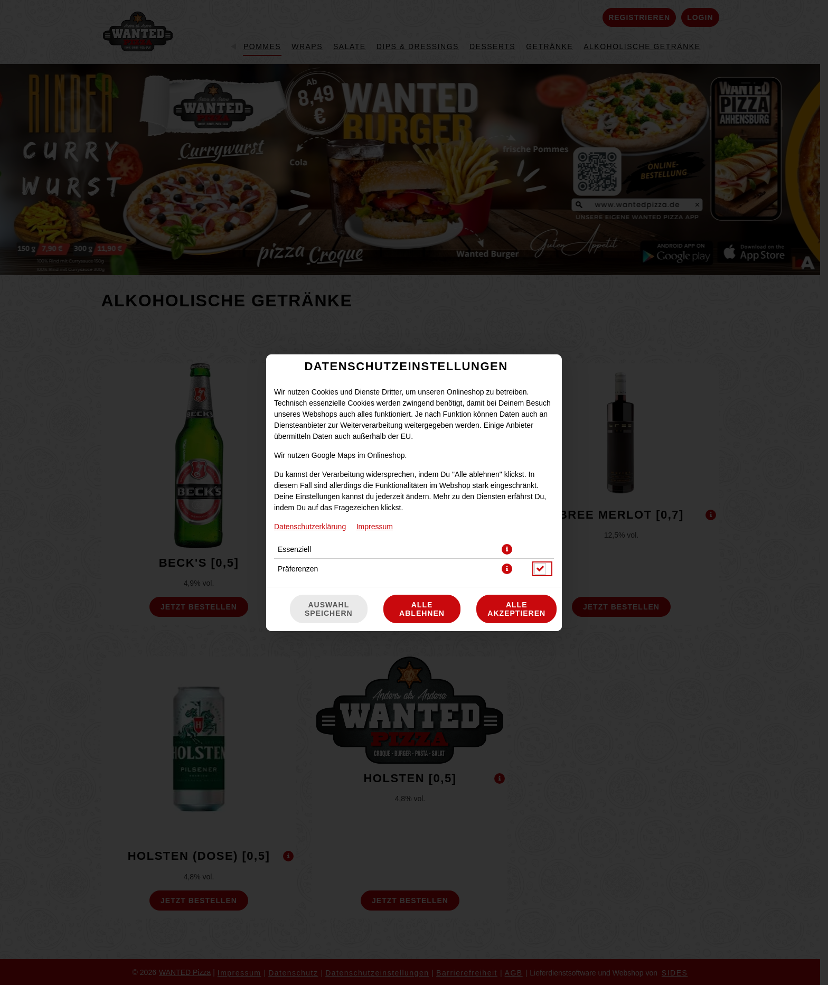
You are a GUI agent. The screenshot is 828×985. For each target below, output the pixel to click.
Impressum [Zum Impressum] (374, 526)
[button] (507, 549)
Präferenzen (298, 569)
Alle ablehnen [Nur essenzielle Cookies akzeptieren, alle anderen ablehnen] (422, 609)
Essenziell (294, 549)
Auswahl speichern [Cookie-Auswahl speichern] (329, 609)
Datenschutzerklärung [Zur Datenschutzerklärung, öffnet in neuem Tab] (310, 526)
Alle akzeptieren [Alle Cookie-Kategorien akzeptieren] (516, 609)
